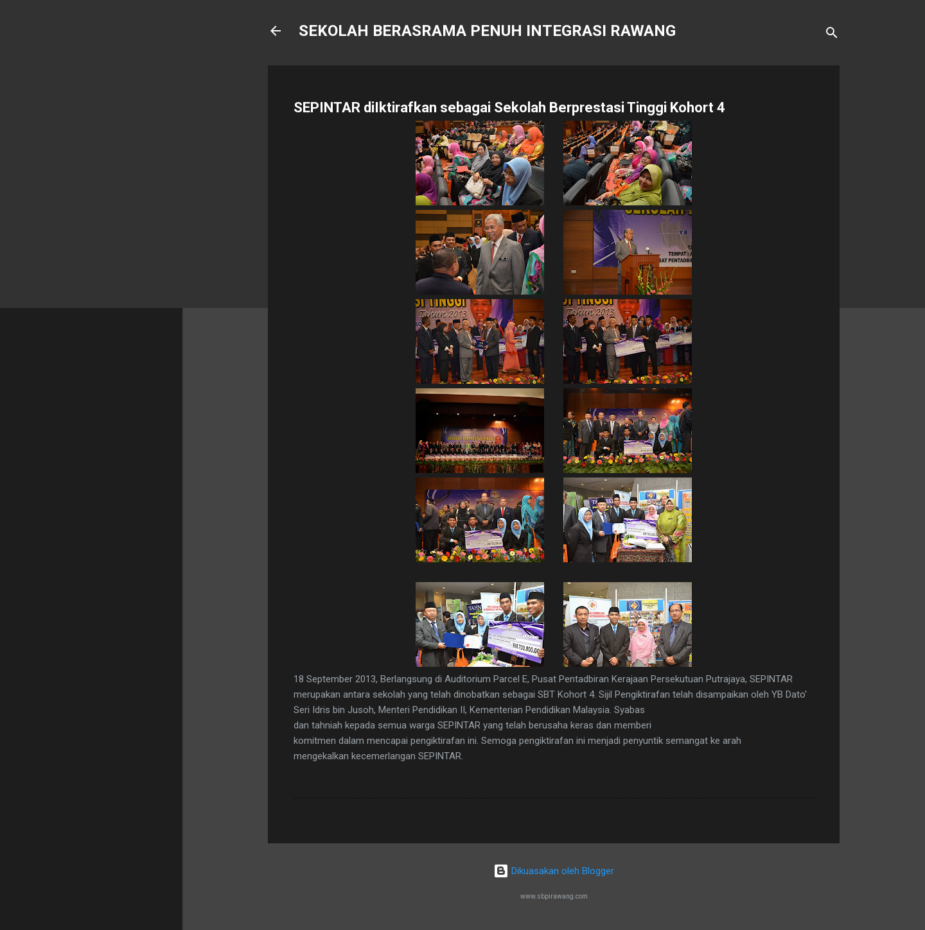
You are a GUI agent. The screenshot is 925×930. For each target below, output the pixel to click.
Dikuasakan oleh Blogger (553, 871)
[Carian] (832, 35)
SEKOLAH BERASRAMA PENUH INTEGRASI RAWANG (487, 31)
